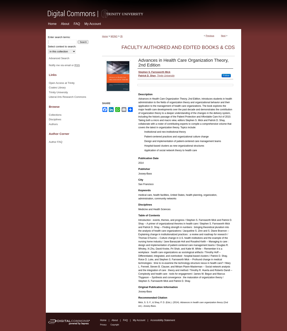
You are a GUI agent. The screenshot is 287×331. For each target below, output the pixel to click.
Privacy (103, 325)
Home (105, 36)
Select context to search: (62, 46)
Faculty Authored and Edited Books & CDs (178, 47)
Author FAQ (55, 141)
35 (121, 36)
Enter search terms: (59, 37)
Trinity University (58, 92)
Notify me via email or (64, 65)
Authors (53, 124)
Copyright (114, 325)
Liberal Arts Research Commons (67, 96)
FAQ (125, 320)
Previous (210, 35)
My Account (139, 320)
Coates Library (57, 87)
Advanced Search (59, 58)
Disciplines (55, 119)
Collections (55, 114)
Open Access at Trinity (62, 82)
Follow (226, 75)
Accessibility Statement (162, 320)
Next (223, 35)
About (115, 320)
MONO (114, 36)
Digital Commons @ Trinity (143, 9)
